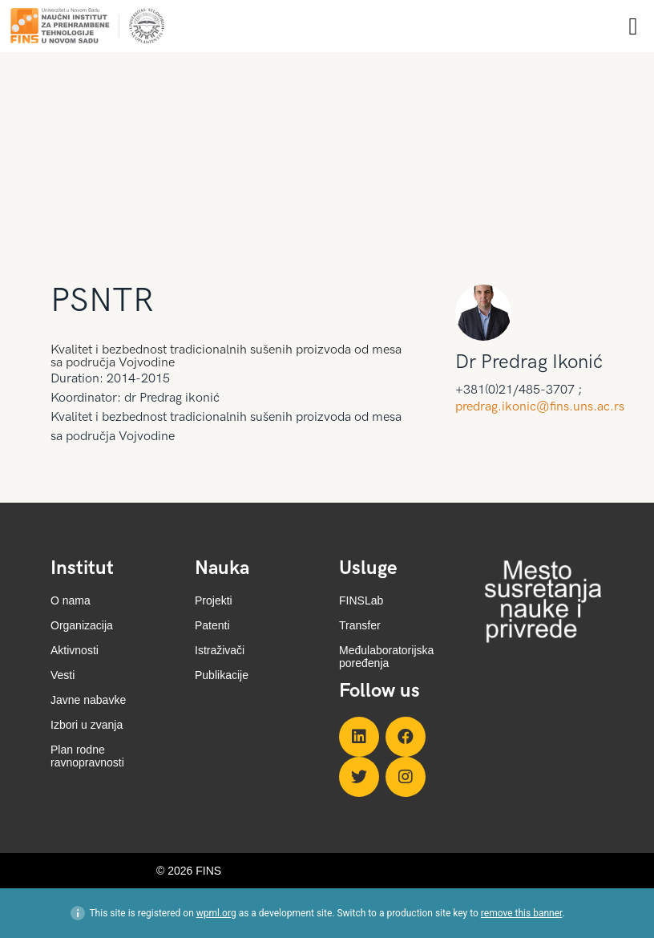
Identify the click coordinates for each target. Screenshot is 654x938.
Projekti (213, 600)
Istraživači (219, 650)
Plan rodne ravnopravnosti (87, 756)
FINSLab (361, 600)
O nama (70, 600)
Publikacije (221, 675)
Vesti (62, 675)
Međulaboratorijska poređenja (386, 656)
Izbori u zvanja (86, 724)
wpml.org (216, 913)
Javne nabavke (88, 699)
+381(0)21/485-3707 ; (518, 390)
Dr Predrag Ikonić (529, 362)
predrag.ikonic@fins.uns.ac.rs (539, 406)
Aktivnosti (74, 650)
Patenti (212, 625)
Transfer (360, 625)
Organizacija (81, 625)
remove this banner (522, 913)
